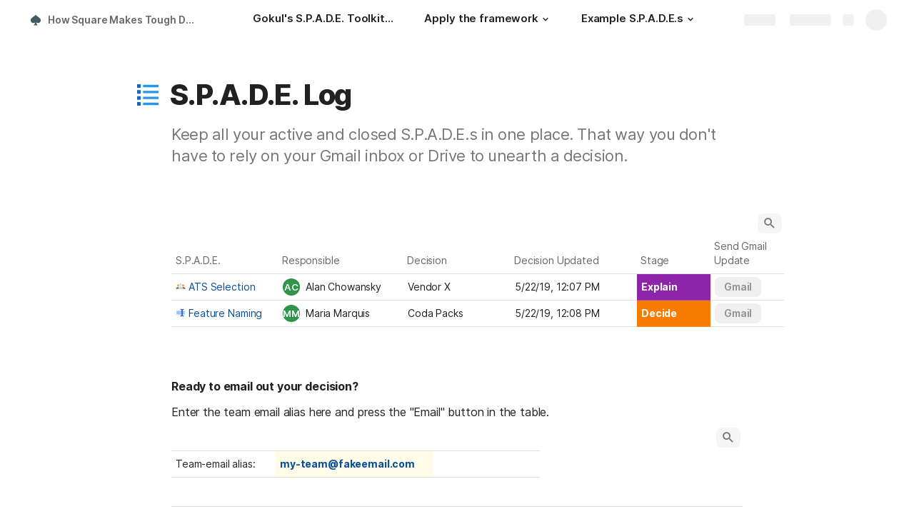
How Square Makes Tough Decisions (124, 20)
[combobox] (341, 287)
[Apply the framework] (488, 20)
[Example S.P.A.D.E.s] (639, 20)
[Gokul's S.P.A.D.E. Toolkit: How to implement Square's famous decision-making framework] (324, 20)
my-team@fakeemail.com (347, 464)
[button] (545, 19)
